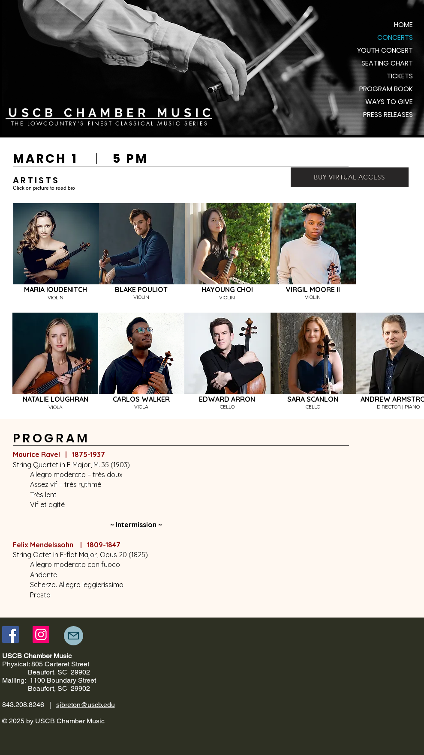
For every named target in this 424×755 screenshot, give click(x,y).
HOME (403, 25)
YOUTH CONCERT (385, 50)
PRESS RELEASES (388, 114)
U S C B (34, 113)
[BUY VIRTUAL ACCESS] (350, 177)
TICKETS (400, 76)
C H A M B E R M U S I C (135, 113)
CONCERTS (395, 37)
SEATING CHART (387, 63)
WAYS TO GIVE (389, 102)
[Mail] (73, 635)
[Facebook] (10, 634)
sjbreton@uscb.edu (85, 705)
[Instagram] (41, 634)
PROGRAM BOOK (386, 89)
